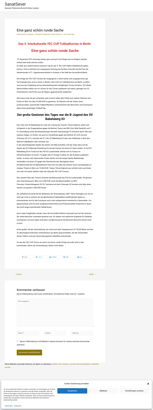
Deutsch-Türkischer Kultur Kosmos (50, 34)
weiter (92, 274)
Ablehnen (103, 391)
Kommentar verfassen (25, 34)
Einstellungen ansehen (134, 391)
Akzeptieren (72, 391)
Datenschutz (9, 406)
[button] (148, 384)
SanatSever (15, 4)
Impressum (17, 406)
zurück (18, 274)
